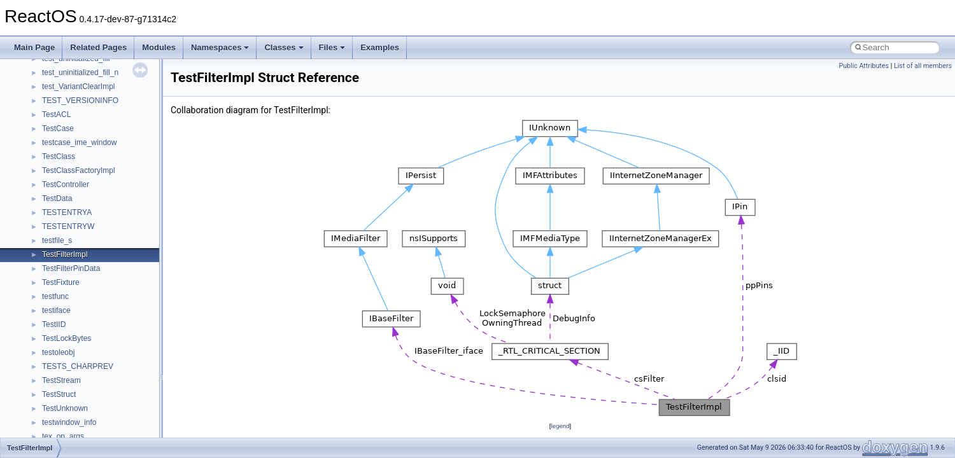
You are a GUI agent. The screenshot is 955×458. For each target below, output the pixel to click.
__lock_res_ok (66, 150)
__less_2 (57, 122)
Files (332, 47)
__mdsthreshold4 (71, 220)
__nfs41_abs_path (73, 430)
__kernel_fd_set (69, 80)
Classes (283, 47)
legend (560, 425)
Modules (159, 47)
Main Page (34, 47)
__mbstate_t (63, 206)
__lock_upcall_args (75, 164)
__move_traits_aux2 (76, 318)
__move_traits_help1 (77, 346)
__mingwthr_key (69, 248)
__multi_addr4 (66, 374)
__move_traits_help (75, 332)
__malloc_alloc (67, 192)
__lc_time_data (68, 108)
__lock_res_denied (74, 136)
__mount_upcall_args (78, 262)
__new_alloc (63, 416)
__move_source (69, 276)
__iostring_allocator (75, 66)
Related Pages (98, 47)
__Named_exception (77, 388)
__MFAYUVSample (75, 234)
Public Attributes (863, 66)
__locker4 (58, 178)
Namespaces (220, 47)
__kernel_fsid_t (68, 94)
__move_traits (66, 290)
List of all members (923, 66)
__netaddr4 (61, 402)
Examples (379, 47)
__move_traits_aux (74, 304)
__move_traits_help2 (77, 360)
